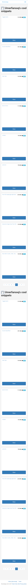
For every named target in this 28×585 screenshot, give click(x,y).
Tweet (20, 581)
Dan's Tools (14, 583)
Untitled (4, 135)
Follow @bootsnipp (12, 581)
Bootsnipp (5, 2)
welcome (4, 164)
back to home (5, 105)
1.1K (19, 106)
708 (19, 165)
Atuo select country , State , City (9, 253)
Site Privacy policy (22, 583)
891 (19, 46)
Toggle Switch (5, 17)
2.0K (19, 194)
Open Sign (4, 76)
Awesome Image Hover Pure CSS (9, 224)
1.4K (19, 76)
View (14, 40)
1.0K (19, 224)
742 (19, 135)
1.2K (19, 17)
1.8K (19, 253)
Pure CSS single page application (9, 194)
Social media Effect (6, 46)
